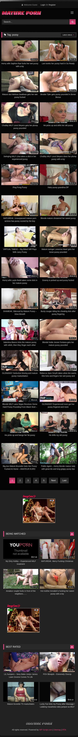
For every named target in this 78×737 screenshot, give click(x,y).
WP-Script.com (45, 730)
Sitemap (57, 730)
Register (52, 5)
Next (53, 480)
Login (43, 5)
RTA (64, 730)
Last (64, 480)
